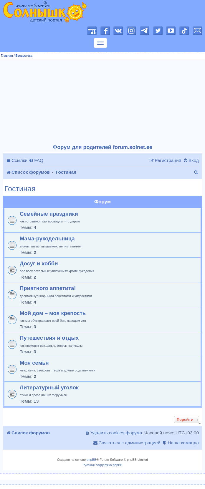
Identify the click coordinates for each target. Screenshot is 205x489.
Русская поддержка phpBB (102, 465)
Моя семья (34, 363)
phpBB (91, 459)
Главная (7, 55)
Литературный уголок (49, 387)
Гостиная (20, 189)
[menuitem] (36, 160)
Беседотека (23, 55)
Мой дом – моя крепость (53, 313)
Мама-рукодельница (47, 238)
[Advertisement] (102, 102)
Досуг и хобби (39, 263)
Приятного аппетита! (48, 288)
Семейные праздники (49, 214)
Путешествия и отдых (49, 338)
